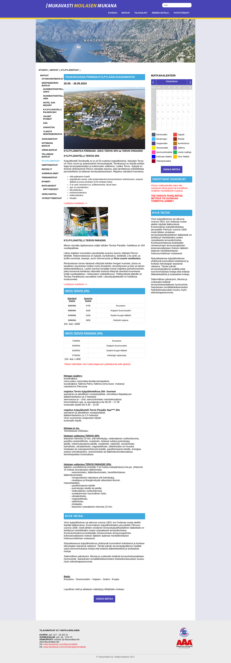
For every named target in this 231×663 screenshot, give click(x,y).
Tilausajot (140, 13)
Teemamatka (162, 148)
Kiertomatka (161, 134)
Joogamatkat (50, 139)
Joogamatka (161, 143)
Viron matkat (49, 150)
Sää (45, 123)
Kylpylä (181, 134)
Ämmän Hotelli (160, 13)
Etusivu (112, 13)
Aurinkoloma (183, 143)
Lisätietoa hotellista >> (75, 203)
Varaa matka (49, 194)
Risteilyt (47, 169)
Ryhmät (46, 181)
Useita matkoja (184, 152)
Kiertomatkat (50, 165)
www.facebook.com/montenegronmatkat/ (64, 647)
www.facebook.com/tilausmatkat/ (60, 644)
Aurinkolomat (50, 173)
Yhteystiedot (181, 13)
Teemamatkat (49, 177)
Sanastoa (49, 127)
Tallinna (181, 148)
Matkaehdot (49, 186)
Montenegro (161, 139)
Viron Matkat (183, 156)
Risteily (181, 139)
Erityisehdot (50, 189)
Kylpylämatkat (70, 70)
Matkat (126, 13)
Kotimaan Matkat (164, 156)
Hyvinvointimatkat (52, 79)
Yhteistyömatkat (52, 198)
